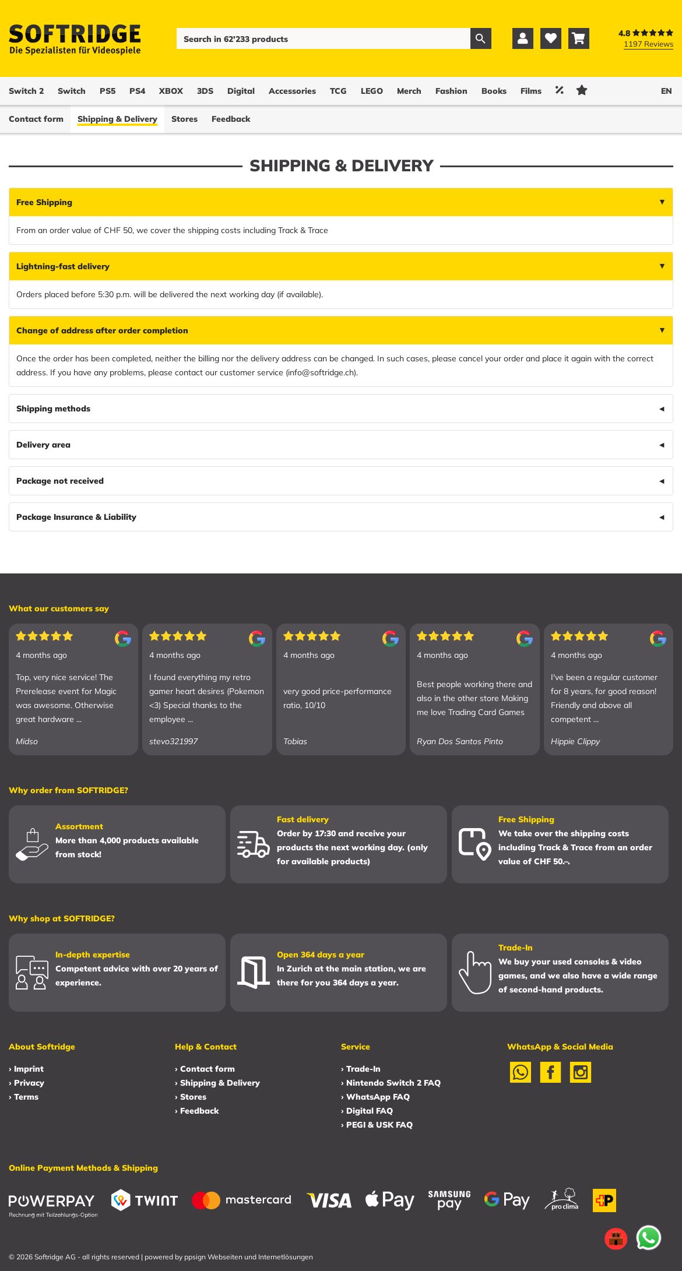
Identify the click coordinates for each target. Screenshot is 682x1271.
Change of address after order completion (102, 330)
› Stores (190, 1097)
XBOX (171, 91)
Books (494, 91)
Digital (241, 91)
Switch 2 (26, 91)
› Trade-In (361, 1069)
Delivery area (43, 444)
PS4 (137, 91)
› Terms (23, 1097)
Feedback (231, 119)
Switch (72, 91)
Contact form (36, 119)
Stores (184, 119)
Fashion (451, 91)
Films (531, 91)
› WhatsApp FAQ (375, 1097)
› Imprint (26, 1069)
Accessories (292, 91)
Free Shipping (44, 202)
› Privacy (26, 1083)
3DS (205, 91)
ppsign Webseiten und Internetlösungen (248, 1256)
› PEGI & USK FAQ (377, 1124)
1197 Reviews (648, 43)
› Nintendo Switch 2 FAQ (391, 1083)
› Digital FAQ (367, 1110)
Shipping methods (53, 408)
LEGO (372, 91)
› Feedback (197, 1110)
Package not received (60, 481)
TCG (338, 91)
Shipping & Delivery (117, 119)
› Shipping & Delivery (217, 1083)
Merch (409, 91)
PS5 (107, 91)
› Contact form (205, 1069)
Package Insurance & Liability (76, 517)
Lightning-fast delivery (63, 266)
